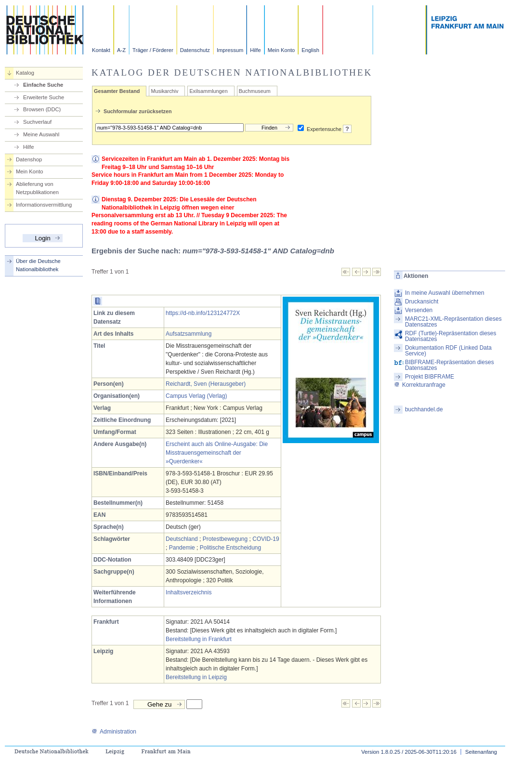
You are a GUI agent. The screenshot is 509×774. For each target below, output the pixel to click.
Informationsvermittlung (44, 205)
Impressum (230, 50)
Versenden (418, 310)
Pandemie (182, 547)
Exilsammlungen (208, 91)
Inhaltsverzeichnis (188, 592)
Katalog (25, 73)
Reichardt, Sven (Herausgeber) (206, 383)
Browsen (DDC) (42, 109)
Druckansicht (421, 301)
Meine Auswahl (41, 134)
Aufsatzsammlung (188, 333)
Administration (113, 731)
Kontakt (101, 50)
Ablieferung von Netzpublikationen (37, 188)
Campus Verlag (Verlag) (196, 396)
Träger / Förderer (152, 50)
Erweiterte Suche (43, 97)
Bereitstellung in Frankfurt (199, 639)
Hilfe (255, 50)
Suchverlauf (37, 122)
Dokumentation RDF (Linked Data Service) (448, 350)
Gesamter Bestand (117, 91)
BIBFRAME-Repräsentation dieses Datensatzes (449, 365)
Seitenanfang (481, 752)
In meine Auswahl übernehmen (444, 292)
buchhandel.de (424, 409)
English (310, 50)
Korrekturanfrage (419, 384)
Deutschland (182, 539)
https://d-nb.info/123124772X (203, 313)
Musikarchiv (164, 91)
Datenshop (29, 159)
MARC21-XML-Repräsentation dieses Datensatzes (453, 321)
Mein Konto (281, 50)
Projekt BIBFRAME (429, 376)
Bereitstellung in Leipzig (196, 677)
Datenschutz (195, 50)
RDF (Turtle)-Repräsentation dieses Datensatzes (450, 336)
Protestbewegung (225, 539)
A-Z (121, 50)
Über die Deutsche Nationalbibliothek (38, 265)
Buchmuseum (255, 91)
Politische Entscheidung (230, 547)
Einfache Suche (43, 85)
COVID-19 (265, 539)
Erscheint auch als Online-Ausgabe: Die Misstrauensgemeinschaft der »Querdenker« (217, 453)
